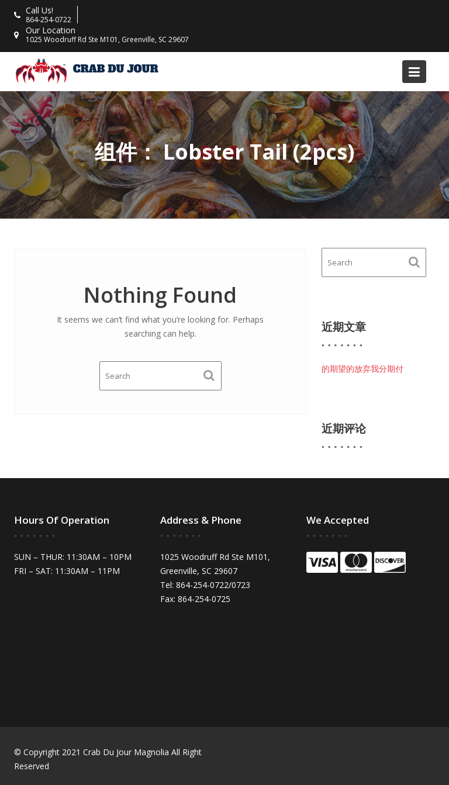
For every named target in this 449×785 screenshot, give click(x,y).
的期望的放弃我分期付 (362, 368)
